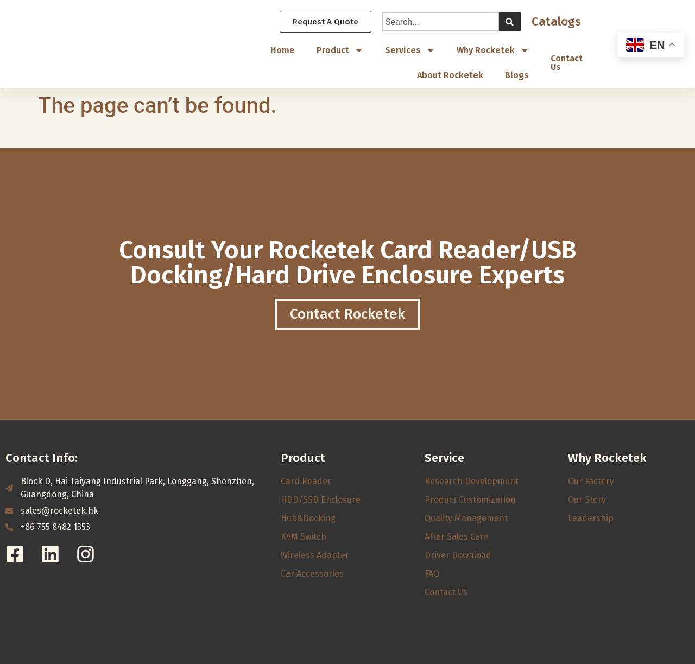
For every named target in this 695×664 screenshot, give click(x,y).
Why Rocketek (493, 51)
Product (340, 51)
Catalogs (556, 22)
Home (282, 51)
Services (410, 51)
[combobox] (440, 22)
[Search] (510, 22)
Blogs (517, 76)
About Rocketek (450, 76)
